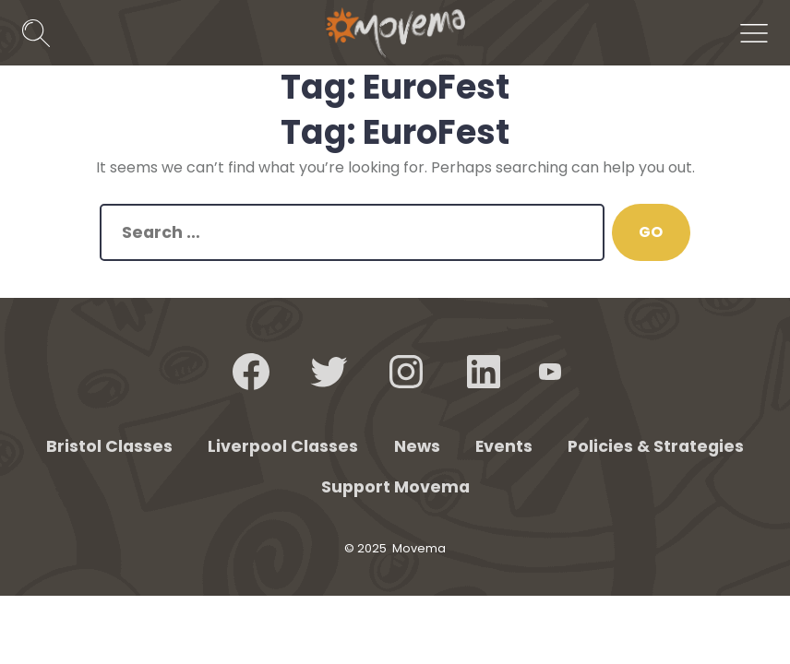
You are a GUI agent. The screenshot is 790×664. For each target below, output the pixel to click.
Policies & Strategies (656, 446)
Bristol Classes (109, 446)
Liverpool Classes (283, 446)
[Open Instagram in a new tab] (406, 372)
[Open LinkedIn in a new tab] (484, 372)
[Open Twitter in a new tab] (328, 372)
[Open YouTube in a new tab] (550, 372)
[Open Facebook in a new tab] (251, 372)
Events (504, 446)
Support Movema (395, 487)
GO (651, 232)
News (417, 446)
